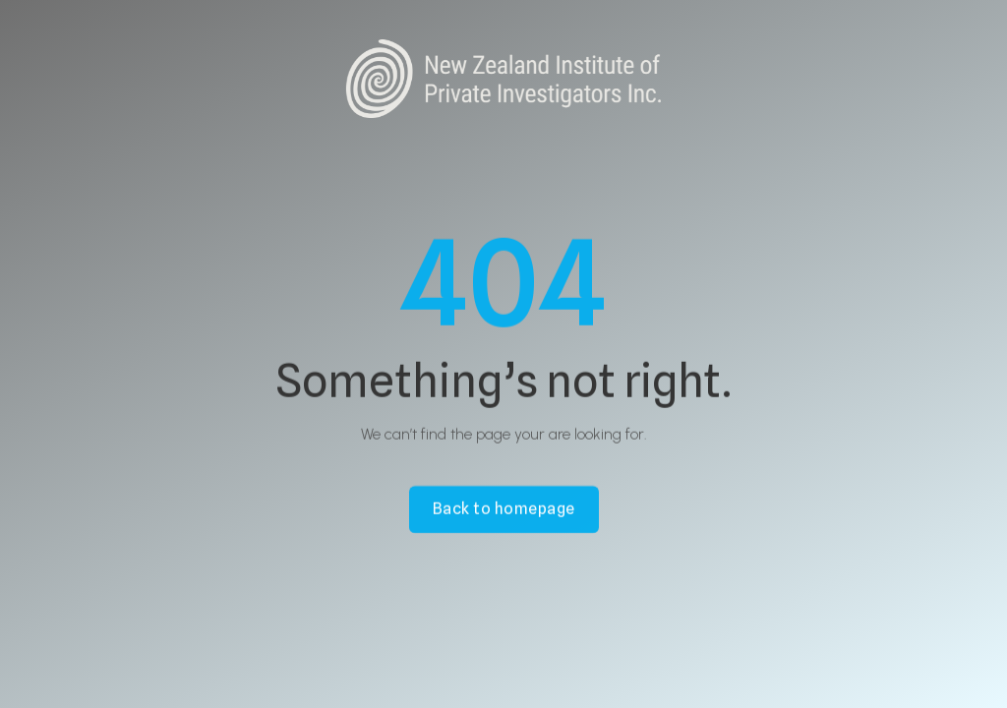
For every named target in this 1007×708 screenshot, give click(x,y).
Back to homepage (504, 509)
